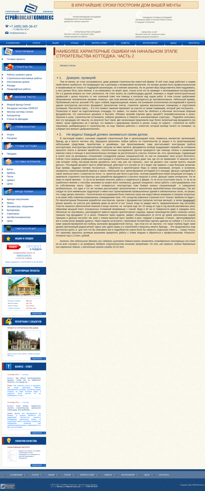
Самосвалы (13, 213)
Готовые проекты (16, 59)
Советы (125, 43)
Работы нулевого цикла (19, 74)
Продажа (11, 153)
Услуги (36, 43)
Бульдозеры (13, 210)
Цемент (11, 180)
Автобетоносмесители (18, 217)
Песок (10, 176)
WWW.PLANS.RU (24, 255)
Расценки (12, 138)
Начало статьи (68, 65)
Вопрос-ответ (99, 43)
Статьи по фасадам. (17, 119)
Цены (173, 43)
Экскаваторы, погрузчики (20, 206)
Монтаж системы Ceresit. (20, 112)
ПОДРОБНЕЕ (38, 314)
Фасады (11, 85)
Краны (10, 203)
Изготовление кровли (18, 82)
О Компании (12, 43)
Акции (55, 43)
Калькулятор (13, 115)
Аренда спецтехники (18, 199)
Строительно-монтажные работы (24, 78)
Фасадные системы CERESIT (22, 108)
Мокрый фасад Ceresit (19, 104)
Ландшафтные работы (19, 89)
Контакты (194, 43)
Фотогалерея (150, 43)
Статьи (74, 43)
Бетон (10, 169)
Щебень (11, 173)
